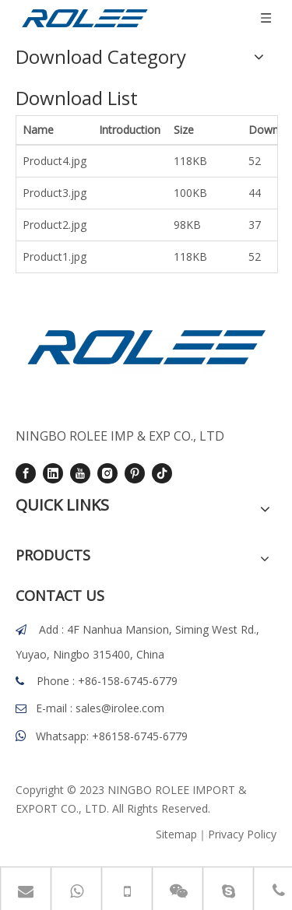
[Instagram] (107, 472)
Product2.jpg (54, 224)
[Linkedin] (53, 472)
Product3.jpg (54, 192)
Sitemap (176, 834)
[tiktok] (162, 472)
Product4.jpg (54, 160)
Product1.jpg (54, 256)
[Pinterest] (135, 472)
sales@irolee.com (120, 708)
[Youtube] (80, 472)
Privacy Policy (242, 834)
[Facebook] (26, 472)
